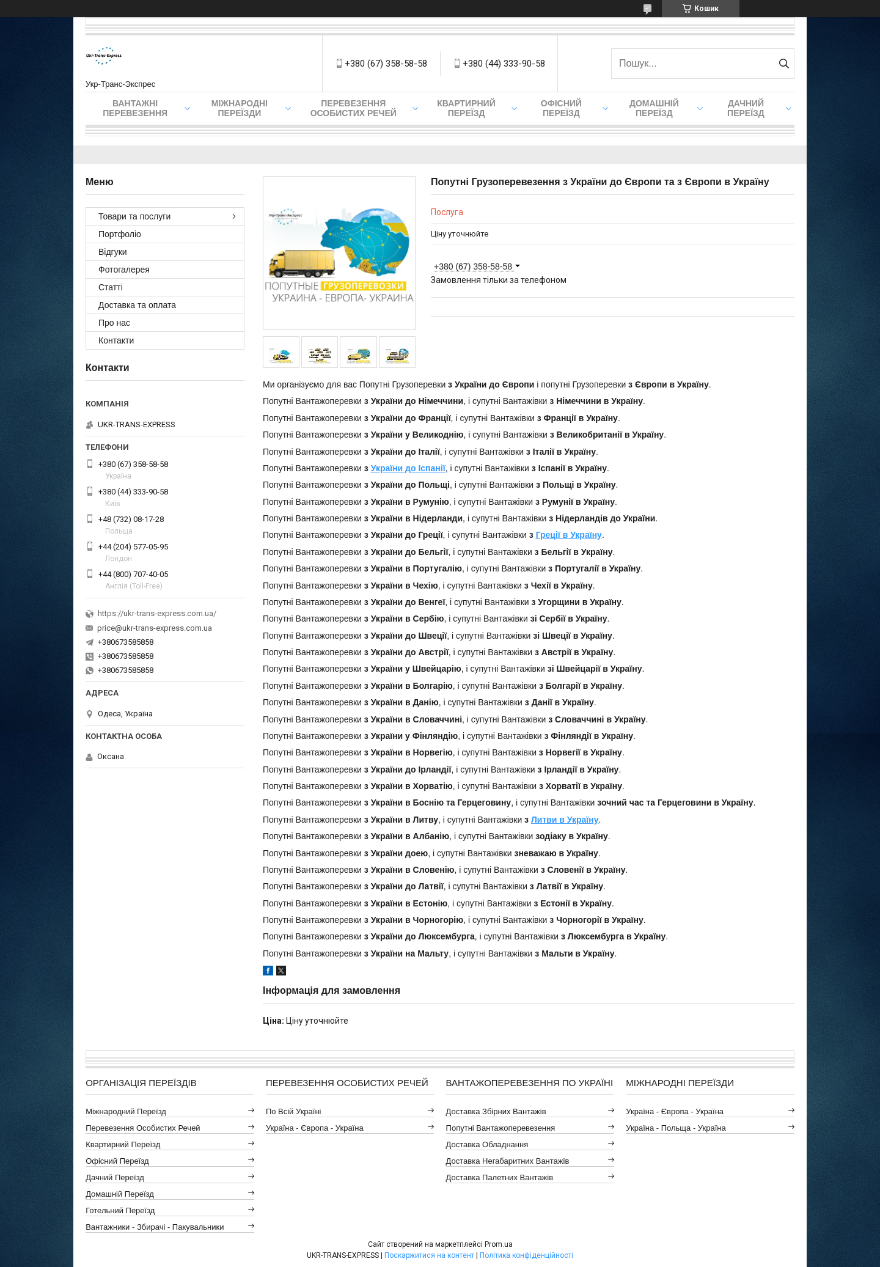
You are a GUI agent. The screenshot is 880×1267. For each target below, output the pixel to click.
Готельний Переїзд (120, 1210)
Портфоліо (119, 234)
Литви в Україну (565, 819)
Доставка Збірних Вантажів (496, 1111)
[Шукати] (783, 63)
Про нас (114, 323)
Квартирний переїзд (466, 108)
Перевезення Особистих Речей (353, 108)
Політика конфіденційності (526, 1255)
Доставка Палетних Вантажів (500, 1177)
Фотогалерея (124, 269)
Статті (110, 287)
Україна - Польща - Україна (675, 1128)
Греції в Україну (569, 535)
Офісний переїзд (561, 108)
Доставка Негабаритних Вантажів (508, 1161)
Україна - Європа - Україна (315, 1128)
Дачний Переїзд (746, 108)
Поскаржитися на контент (429, 1255)
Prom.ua (499, 1244)
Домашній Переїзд (654, 108)
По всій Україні (293, 1111)
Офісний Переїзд (117, 1161)
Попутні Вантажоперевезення (501, 1128)
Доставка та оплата (137, 305)
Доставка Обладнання (487, 1144)
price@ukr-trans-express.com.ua (154, 628)
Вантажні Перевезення (135, 108)
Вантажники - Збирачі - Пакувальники (155, 1227)
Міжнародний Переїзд (126, 1111)
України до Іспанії (408, 468)
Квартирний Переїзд (123, 1144)
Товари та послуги (134, 216)
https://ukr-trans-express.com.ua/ (157, 613)
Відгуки (112, 252)
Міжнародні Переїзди (239, 108)
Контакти (116, 340)
